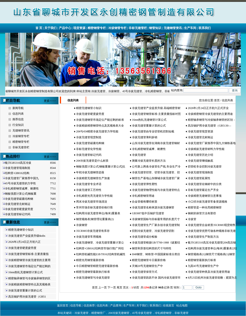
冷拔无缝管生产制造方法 (203, 236)
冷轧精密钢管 (163, 313)
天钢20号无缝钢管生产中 (147, 266)
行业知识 (18, 125)
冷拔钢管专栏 (117, 28)
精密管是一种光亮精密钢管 (205, 207)
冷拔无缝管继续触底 (200, 160)
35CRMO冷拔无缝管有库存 (93, 230)
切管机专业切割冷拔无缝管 (205, 166)
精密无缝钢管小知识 (21, 229)
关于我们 (50, 28)
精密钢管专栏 (97, 28)
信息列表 (18, 113)
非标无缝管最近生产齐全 (203, 190)
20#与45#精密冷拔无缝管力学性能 (97, 131)
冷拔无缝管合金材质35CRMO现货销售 (211, 225)
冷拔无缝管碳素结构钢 (19, 198)
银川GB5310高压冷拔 (18, 162)
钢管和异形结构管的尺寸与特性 (151, 248)
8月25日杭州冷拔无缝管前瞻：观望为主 (212, 277)
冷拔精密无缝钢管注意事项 (205, 195)
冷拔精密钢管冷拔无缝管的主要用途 (210, 114)
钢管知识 (155, 28)
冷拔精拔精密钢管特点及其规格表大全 (100, 125)
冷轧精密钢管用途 (143, 195)
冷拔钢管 (81, 225)
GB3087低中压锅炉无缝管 (148, 213)
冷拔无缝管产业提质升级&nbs (26, 235)
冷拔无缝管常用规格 (88, 236)
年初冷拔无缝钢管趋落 (90, 172)
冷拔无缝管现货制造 (88, 137)
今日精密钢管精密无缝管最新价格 (97, 266)
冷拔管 (192, 219)
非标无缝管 (181, 313)
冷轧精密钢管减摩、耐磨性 (22, 188)
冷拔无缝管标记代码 (17, 214)
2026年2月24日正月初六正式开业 (208, 108)
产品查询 (115, 305)
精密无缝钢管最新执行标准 (93, 271)
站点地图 (182, 305)
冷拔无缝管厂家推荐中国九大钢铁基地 (212, 143)
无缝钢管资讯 (173, 28)
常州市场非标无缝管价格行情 (94, 207)
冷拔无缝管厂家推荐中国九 (22, 178)
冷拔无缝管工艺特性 (88, 190)
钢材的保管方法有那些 (202, 213)
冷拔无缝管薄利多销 (144, 137)
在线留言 (168, 305)
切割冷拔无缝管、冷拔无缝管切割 (153, 230)
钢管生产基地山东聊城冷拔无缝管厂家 (156, 178)
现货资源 (79, 28)
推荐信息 (18, 119)
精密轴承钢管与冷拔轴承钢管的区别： (212, 119)
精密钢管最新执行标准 (202, 260)
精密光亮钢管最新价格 (90, 260)
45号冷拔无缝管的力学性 (20, 183)
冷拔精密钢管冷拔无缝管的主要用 (29, 260)
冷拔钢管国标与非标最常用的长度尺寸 (156, 219)
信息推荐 (89, 305)
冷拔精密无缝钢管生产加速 (93, 178)
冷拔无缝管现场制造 (17, 168)
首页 (217, 100)
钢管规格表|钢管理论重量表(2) (95, 219)
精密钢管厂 (98, 313)
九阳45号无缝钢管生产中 (203, 266)
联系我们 (205, 28)
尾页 (119, 287)
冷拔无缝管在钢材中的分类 (205, 184)
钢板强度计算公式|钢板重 (20, 193)
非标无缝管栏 (138, 28)
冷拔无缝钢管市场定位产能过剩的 (29, 266)
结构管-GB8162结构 (17, 173)
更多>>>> (50, 100)
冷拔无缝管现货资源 (200, 131)
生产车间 (190, 28)
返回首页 (62, 305)
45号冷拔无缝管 (142, 313)
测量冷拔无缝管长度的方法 (149, 160)
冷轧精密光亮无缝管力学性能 (94, 195)
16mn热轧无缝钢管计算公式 (25, 272)
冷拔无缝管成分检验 (144, 236)
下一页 (112, 287)
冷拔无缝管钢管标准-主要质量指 (28, 254)
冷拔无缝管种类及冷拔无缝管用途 (209, 271)
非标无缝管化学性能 (88, 149)
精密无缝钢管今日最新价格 (149, 260)
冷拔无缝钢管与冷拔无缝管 (93, 277)
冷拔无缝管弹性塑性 (144, 184)
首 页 (38, 28)
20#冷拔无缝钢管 (118, 313)
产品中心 (65, 28)
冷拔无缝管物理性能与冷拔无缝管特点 (156, 190)
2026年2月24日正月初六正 (24, 241)
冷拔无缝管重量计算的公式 (25, 290)
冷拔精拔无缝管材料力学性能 (206, 149)
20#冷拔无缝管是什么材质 (92, 160)
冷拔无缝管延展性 (199, 178)
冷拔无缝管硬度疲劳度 (19, 209)
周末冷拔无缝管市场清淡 (91, 201)
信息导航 (75, 305)
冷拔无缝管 (139, 154)
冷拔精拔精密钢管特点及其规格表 (29, 284)
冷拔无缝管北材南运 (17, 204)
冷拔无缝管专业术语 (88, 184)
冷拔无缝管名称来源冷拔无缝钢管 (153, 207)
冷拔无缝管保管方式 (144, 271)
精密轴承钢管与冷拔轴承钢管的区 (29, 278)
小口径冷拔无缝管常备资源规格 (207, 201)
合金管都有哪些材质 (144, 201)
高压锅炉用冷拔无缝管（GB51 (27, 296)
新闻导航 (18, 108)
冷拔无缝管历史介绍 (200, 154)
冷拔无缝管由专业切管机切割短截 (153, 131)
